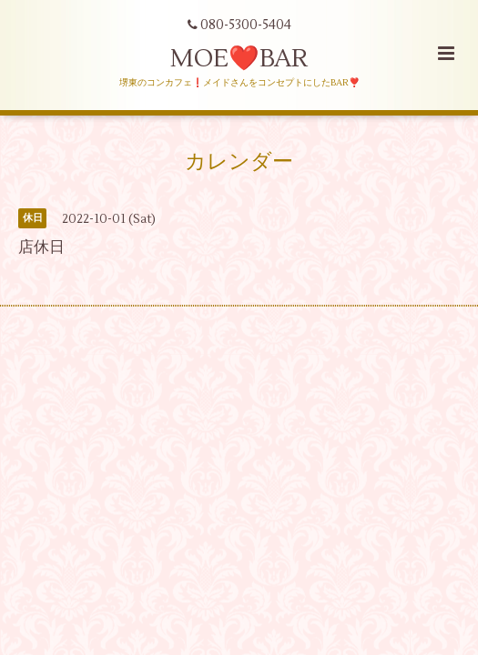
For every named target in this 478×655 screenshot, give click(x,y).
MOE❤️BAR (239, 59)
